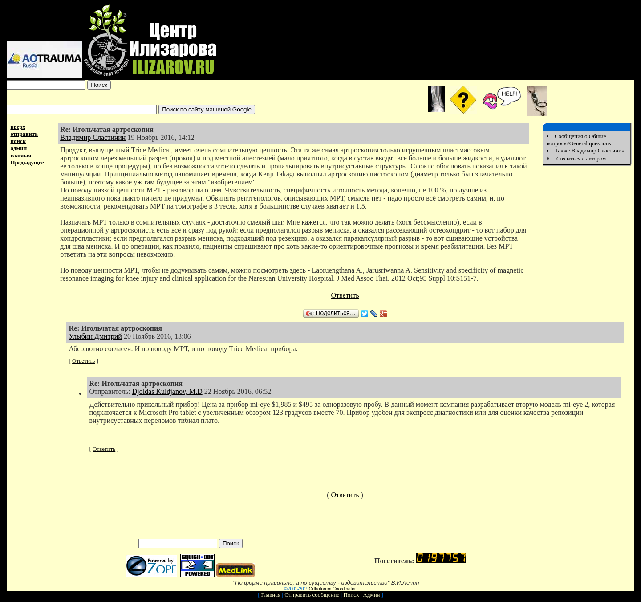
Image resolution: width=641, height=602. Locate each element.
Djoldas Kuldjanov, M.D (167, 391)
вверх (17, 126)
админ (18, 148)
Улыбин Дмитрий (95, 336)
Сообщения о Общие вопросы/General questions (579, 140)
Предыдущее (27, 162)
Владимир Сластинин (93, 137)
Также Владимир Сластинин (590, 150)
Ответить (345, 295)
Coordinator (344, 588)
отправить (24, 134)
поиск (18, 141)
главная (20, 155)
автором (596, 158)
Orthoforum (320, 588)
